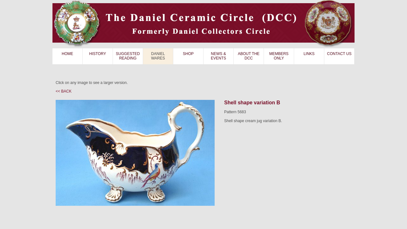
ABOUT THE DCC (248, 56)
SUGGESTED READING (128, 56)
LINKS (309, 54)
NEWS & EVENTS (218, 56)
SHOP (188, 54)
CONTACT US (339, 54)
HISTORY (97, 54)
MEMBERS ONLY (279, 56)
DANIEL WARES (158, 56)
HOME (67, 54)
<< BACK (64, 91)
